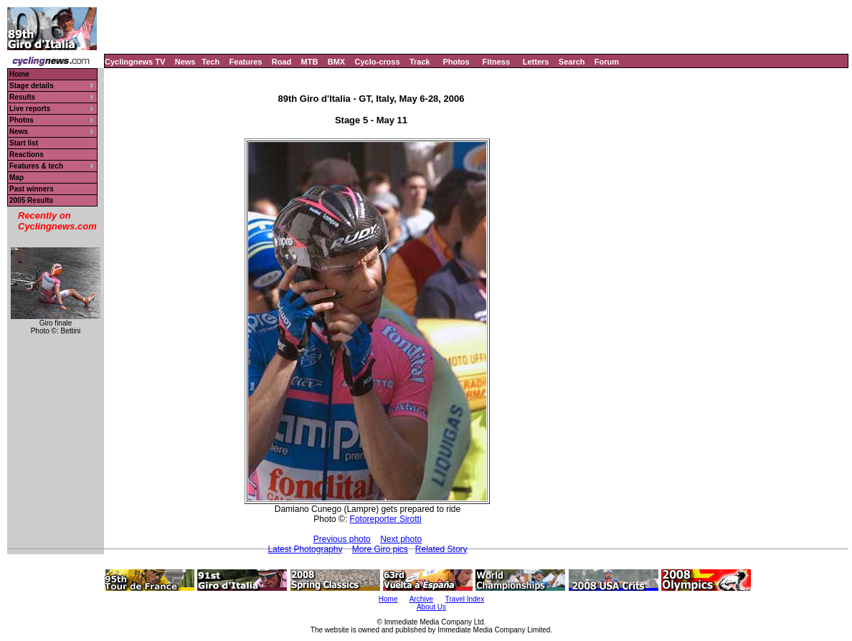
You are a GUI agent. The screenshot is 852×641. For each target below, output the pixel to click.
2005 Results (31, 200)
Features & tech (36, 166)
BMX (336, 61)
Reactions (26, 154)
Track (420, 61)
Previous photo (342, 539)
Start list (23, 143)
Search (572, 61)
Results (22, 97)
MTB (309, 61)
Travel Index (465, 599)
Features (245, 61)
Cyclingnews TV (135, 61)
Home (19, 74)
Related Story (441, 549)
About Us (431, 607)
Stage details (31, 86)
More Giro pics (380, 549)
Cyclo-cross (377, 61)
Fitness (496, 61)
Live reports (29, 109)
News (185, 61)
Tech (210, 61)
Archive (421, 599)
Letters (536, 61)
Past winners (31, 189)
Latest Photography (305, 549)
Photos (455, 61)
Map (16, 177)
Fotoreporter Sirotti (386, 519)
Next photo (401, 539)
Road (282, 61)
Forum (607, 61)
